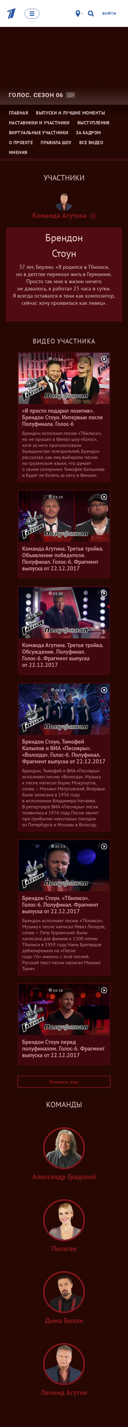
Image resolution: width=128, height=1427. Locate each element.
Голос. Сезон (36, 95)
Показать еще (64, 1082)
